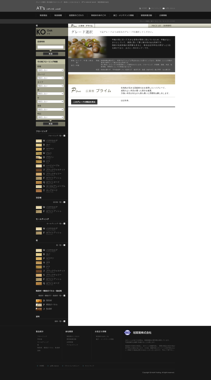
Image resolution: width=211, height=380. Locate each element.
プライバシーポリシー (72, 366)
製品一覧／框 (160, 21)
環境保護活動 (71, 339)
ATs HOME (171, 21)
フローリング (42, 336)
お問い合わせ (170, 8)
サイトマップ (156, 8)
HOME (144, 8)
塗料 (39, 350)
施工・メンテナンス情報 (105, 339)
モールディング (43, 342)
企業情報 (70, 342)
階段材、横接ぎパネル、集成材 (48, 347)
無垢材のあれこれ (102, 336)
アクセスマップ (72, 345)
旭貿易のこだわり (73, 336)
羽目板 (39, 339)
